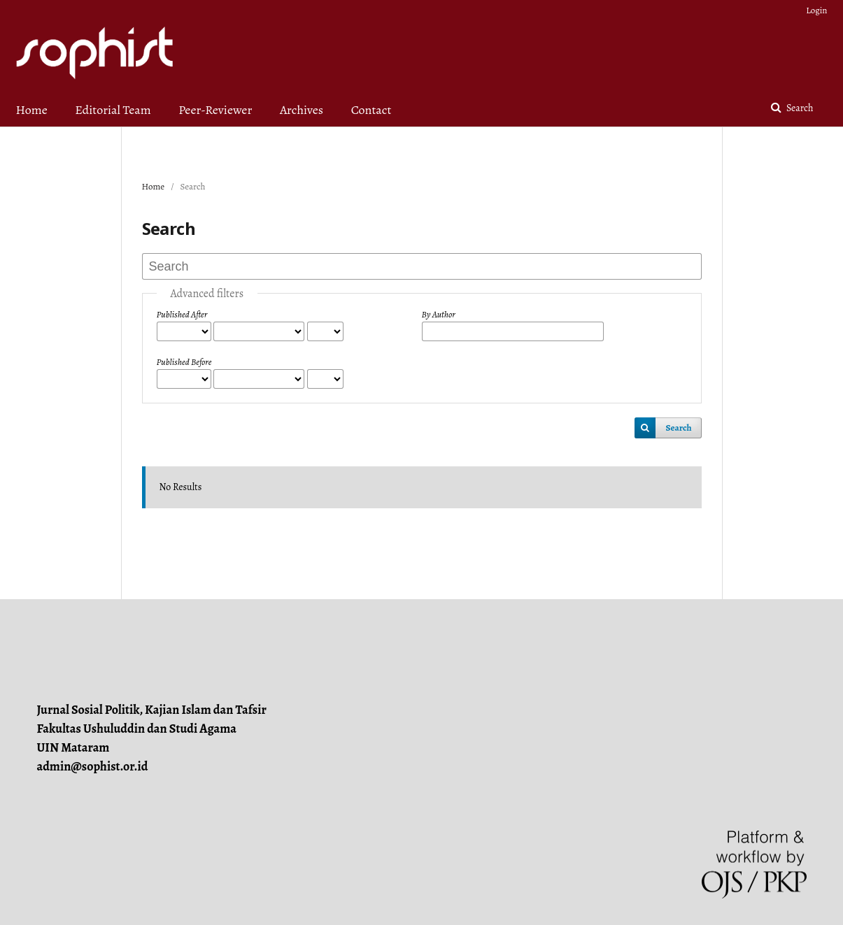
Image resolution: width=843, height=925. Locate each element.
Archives (301, 109)
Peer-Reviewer (215, 109)
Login (816, 10)
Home (32, 109)
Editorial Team (112, 109)
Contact (371, 109)
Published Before (184, 362)
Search (798, 108)
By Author (438, 314)
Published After (182, 314)
